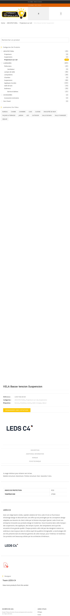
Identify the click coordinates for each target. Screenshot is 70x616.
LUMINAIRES (7, 63)
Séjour (44, 403)
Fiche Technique (35, 461)
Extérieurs (7, 88)
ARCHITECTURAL (12, 23)
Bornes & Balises (12, 92)
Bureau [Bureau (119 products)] (5, 112)
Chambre (7, 77)
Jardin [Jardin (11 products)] (21, 115)
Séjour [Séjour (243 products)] (4, 119)
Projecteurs (8, 54)
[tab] (35, 450)
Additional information (35, 454)
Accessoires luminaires (11, 98)
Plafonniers (8, 66)
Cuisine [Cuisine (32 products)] (37, 112)
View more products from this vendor (16, 585)
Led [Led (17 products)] (28, 115)
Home (3, 23)
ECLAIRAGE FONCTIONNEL (34, 5)
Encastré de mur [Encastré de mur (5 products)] (50, 112)
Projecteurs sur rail (26, 23)
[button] (38, 13)
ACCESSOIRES (7, 95)
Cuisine (29, 403)
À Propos (40, 612)
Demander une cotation (16, 410)
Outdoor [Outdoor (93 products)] (35, 115)
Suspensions (8, 57)
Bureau (17, 403)
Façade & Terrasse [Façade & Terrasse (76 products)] (8, 115)
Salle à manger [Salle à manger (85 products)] (60, 115)
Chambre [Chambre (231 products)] (22, 112)
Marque (35, 458)
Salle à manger (37, 403)
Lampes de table (9, 72)
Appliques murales (10, 83)
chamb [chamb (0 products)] (13, 112)
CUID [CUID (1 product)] (30, 112)
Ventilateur (11, 69)
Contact (39, 614)
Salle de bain (8, 86)
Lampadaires (8, 75)
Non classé (6, 101)
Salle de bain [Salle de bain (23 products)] (47, 115)
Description (35, 450)
